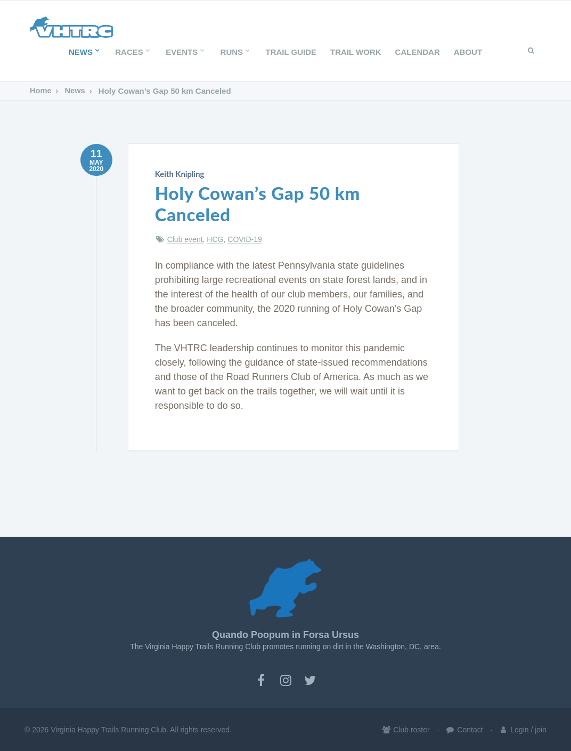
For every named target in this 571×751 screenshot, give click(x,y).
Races (133, 51)
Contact (464, 729)
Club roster (405, 729)
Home (41, 90)
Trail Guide (291, 51)
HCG (215, 239)
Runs (236, 51)
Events (186, 51)
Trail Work (355, 51)
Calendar (417, 51)
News (85, 51)
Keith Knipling (178, 173)
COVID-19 (244, 239)
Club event (185, 239)
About (468, 51)
